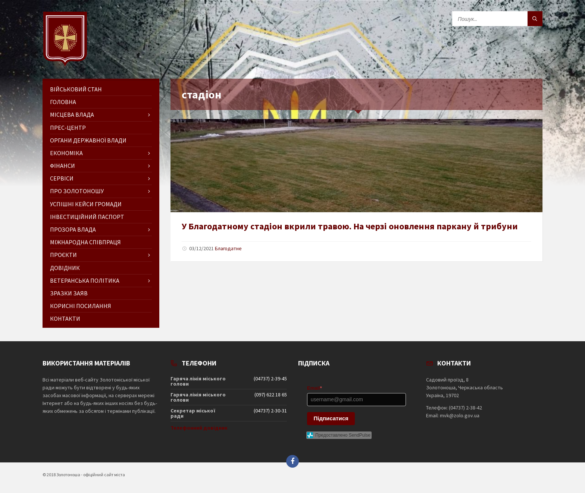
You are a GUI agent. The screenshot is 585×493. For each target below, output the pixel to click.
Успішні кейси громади (86, 204)
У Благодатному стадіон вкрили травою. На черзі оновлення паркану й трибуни (350, 226)
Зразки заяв (69, 293)
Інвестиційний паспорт (87, 216)
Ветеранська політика (84, 280)
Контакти (65, 318)
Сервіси (61, 178)
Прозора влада (73, 229)
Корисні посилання (80, 306)
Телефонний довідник (199, 427)
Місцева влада (72, 114)
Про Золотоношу (77, 191)
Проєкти (63, 254)
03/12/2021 (201, 248)
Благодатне (228, 248)
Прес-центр (68, 127)
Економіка (66, 153)
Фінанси (62, 165)
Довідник (65, 267)
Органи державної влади (88, 140)
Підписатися (331, 418)
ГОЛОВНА (63, 102)
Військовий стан (76, 89)
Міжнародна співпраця (85, 242)
